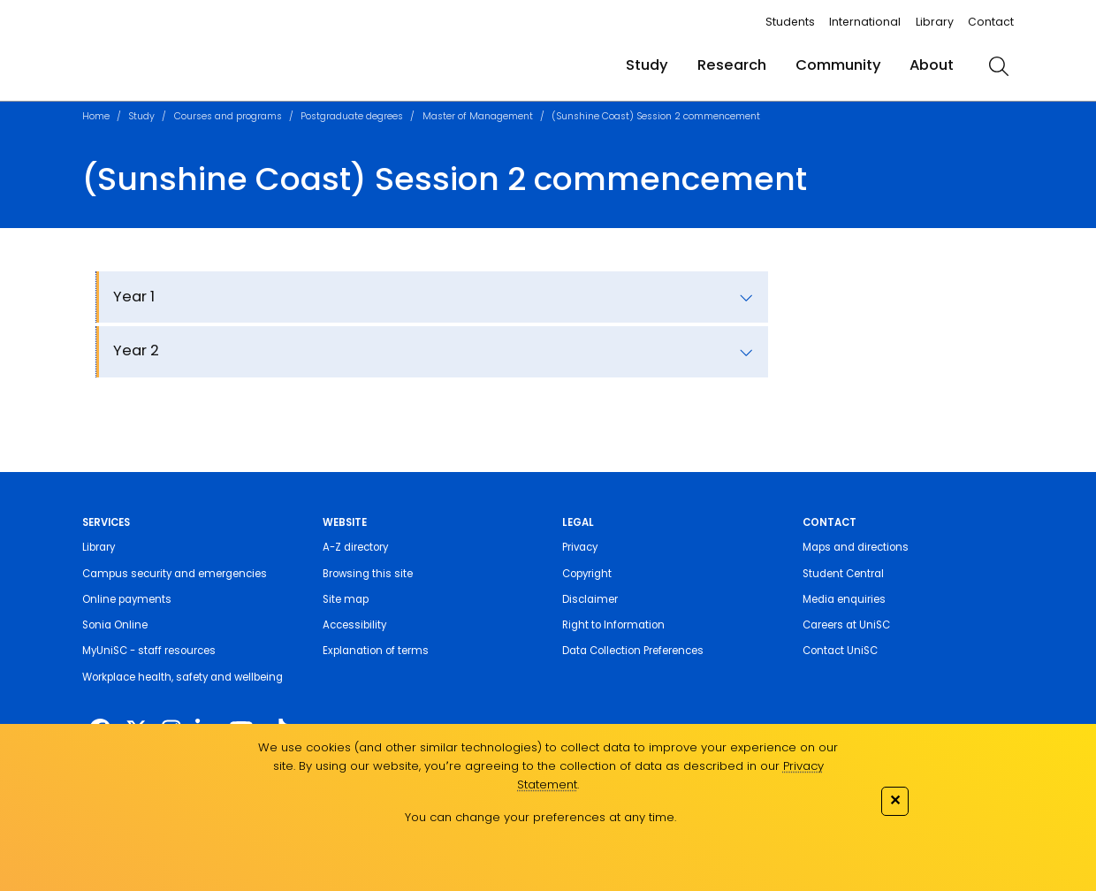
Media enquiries (844, 599)
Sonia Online (115, 625)
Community (838, 65)
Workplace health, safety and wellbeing (182, 677)
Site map (346, 599)
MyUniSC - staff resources (149, 651)
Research (731, 65)
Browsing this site (368, 574)
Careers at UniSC (846, 625)
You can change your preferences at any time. (540, 817)
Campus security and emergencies (174, 574)
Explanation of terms (376, 651)
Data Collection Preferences (633, 651)
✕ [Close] (895, 799)
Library (935, 21)
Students (790, 21)
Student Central (843, 574)
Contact (991, 21)
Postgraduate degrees (352, 116)
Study (647, 65)
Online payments (126, 599)
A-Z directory (355, 547)
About (932, 65)
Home (96, 116)
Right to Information (613, 625)
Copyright (587, 574)
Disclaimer (590, 599)
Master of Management (477, 116)
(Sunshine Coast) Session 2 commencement (656, 116)
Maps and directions (856, 547)
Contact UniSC (840, 651)
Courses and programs (228, 116)
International (865, 21)
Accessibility (354, 625)
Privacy (579, 547)
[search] (998, 66)
